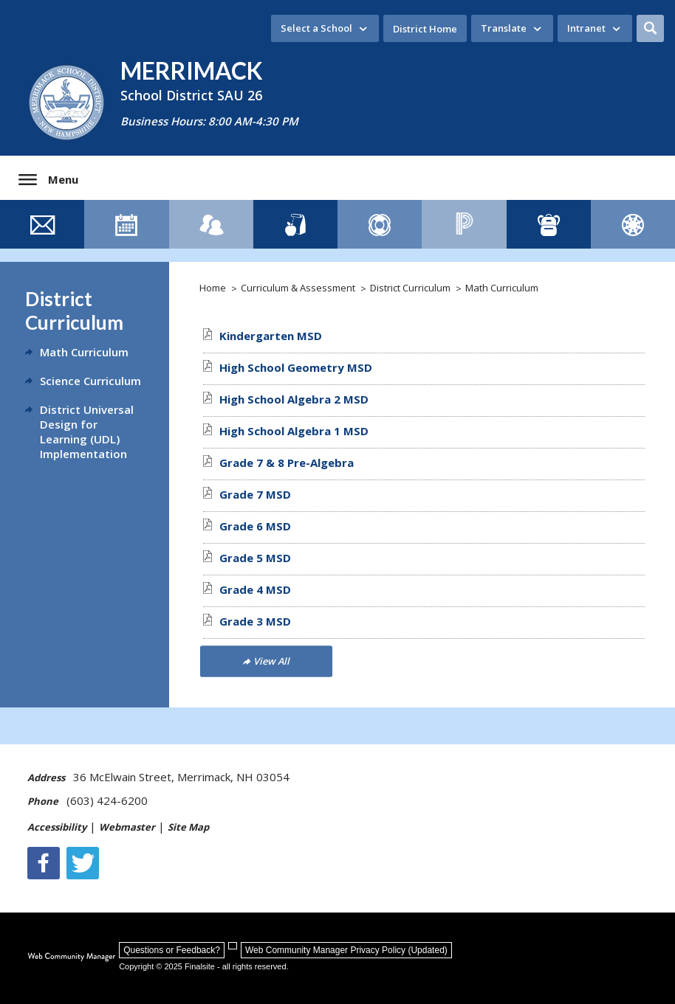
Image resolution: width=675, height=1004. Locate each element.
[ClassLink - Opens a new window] (549, 224)
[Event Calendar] (126, 224)
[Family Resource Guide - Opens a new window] (380, 224)
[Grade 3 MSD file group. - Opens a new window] (255, 621)
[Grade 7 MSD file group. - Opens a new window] (255, 494)
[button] (650, 28)
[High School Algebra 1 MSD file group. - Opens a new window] (294, 430)
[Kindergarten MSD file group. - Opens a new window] (270, 335)
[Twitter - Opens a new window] (82, 863)
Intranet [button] (586, 28)
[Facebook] (43, 863)
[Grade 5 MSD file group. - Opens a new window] (255, 557)
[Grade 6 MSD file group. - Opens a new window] (255, 526)
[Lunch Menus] (295, 224)
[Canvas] (633, 224)
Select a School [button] (316, 28)
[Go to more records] (266, 660)
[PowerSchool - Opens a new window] (464, 224)
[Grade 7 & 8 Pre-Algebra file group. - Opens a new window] (286, 462)
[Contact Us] (42, 224)
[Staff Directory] (211, 224)
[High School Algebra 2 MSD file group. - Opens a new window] (294, 399)
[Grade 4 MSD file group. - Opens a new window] (255, 589)
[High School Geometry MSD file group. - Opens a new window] (295, 367)
